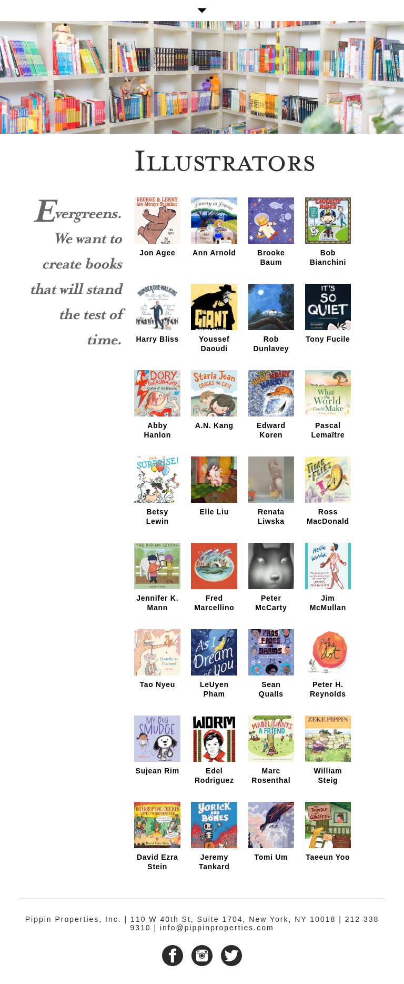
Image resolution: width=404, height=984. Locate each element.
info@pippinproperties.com (217, 927)
